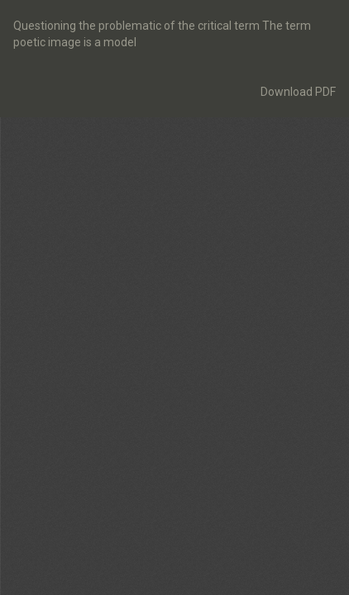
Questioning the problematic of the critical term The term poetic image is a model (162, 34)
